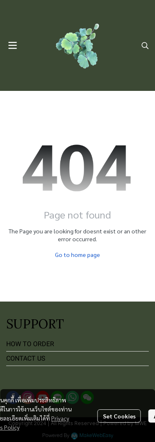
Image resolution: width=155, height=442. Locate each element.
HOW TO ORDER (30, 344)
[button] (145, 45)
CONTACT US (25, 358)
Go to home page (77, 254)
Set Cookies (119, 416)
